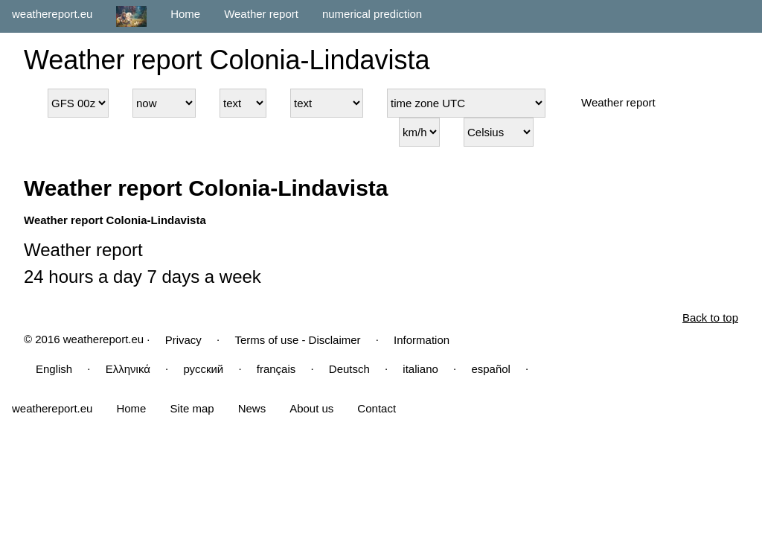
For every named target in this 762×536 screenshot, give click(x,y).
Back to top (710, 317)
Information (421, 340)
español (490, 369)
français (276, 369)
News (252, 408)
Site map (192, 408)
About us (311, 408)
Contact (376, 408)
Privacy (183, 340)
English (54, 369)
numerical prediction (372, 13)
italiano (420, 369)
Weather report (261, 13)
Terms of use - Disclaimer (297, 340)
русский (203, 369)
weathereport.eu (52, 13)
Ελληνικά (128, 369)
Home (185, 13)
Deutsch (349, 369)
